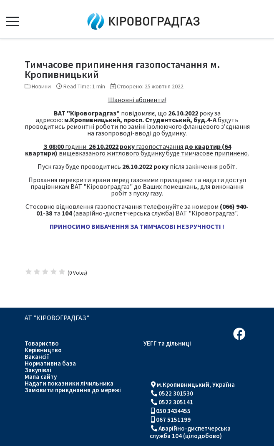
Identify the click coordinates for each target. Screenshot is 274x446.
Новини (41, 86)
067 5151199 (173, 419)
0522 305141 (175, 402)
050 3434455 (173, 411)
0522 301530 (175, 393)
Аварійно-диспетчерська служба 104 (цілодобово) (190, 432)
